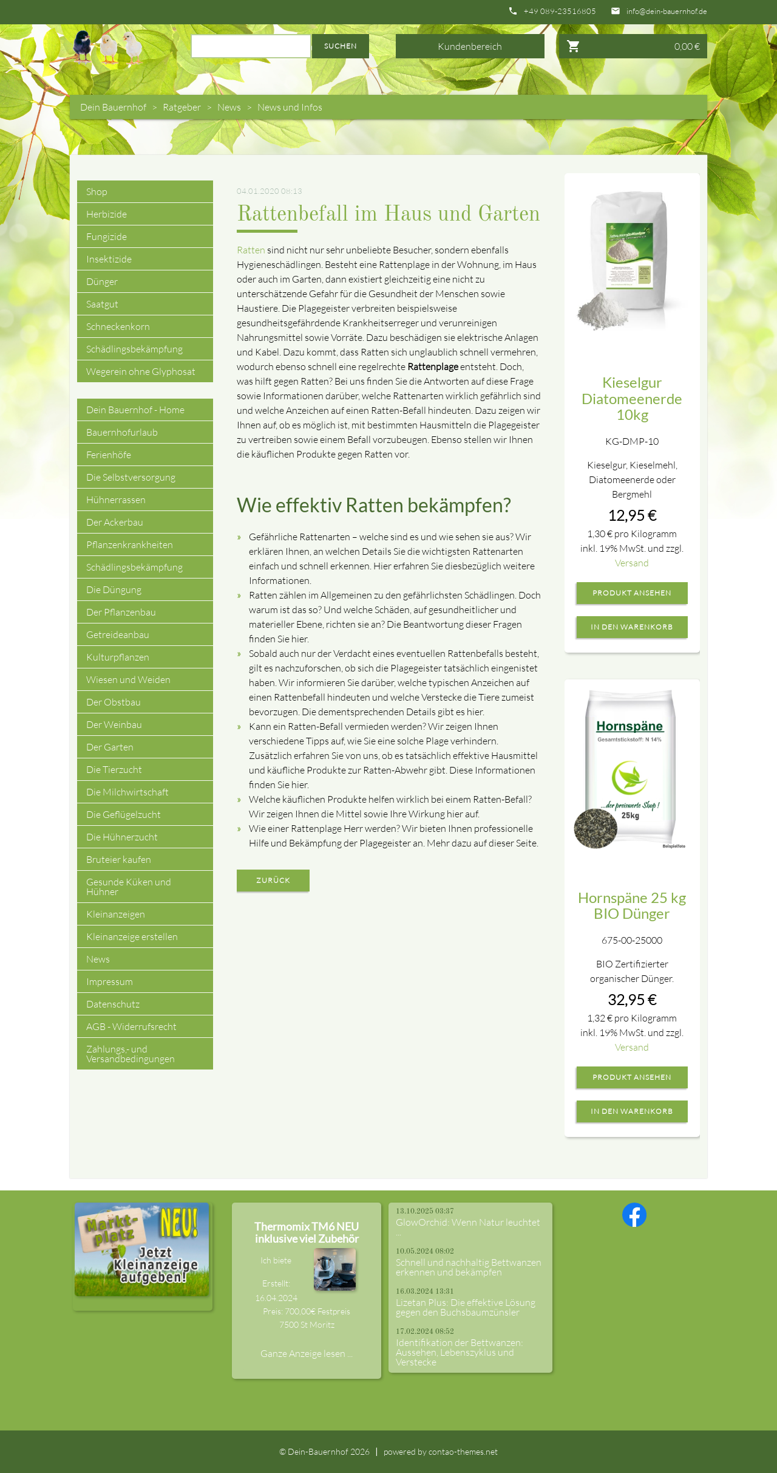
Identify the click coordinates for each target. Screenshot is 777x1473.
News (229, 107)
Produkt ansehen (631, 593)
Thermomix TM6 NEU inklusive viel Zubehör (306, 1232)
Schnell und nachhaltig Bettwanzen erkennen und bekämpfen (468, 1267)
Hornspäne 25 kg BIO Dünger (632, 905)
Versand (632, 563)
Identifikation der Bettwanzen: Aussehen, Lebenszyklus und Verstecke (459, 1352)
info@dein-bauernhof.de (666, 11)
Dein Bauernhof (113, 107)
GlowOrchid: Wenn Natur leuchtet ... (468, 1227)
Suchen (340, 45)
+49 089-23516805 (560, 11)
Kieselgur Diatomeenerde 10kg (632, 398)
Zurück (273, 880)
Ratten (251, 250)
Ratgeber (182, 107)
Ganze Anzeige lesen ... (306, 1353)
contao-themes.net (463, 1451)
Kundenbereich (470, 46)
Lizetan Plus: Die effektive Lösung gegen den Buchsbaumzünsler (465, 1307)
